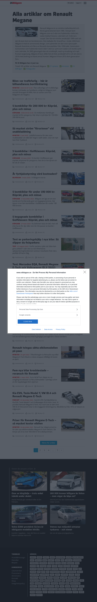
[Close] (85, 273)
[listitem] (48, 309)
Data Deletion (36, 329)
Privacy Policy (60, 329)
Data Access (48, 329)
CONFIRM (28, 321)
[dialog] (48, 300)
